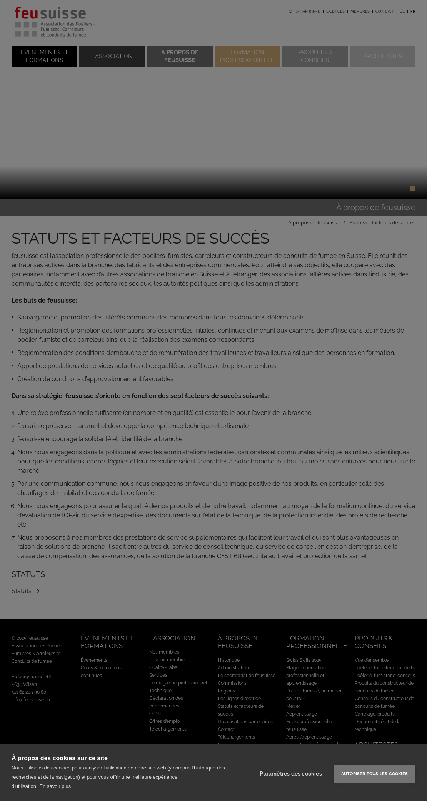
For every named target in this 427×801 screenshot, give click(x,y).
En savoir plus (55, 786)
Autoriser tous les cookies (374, 772)
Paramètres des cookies (291, 772)
